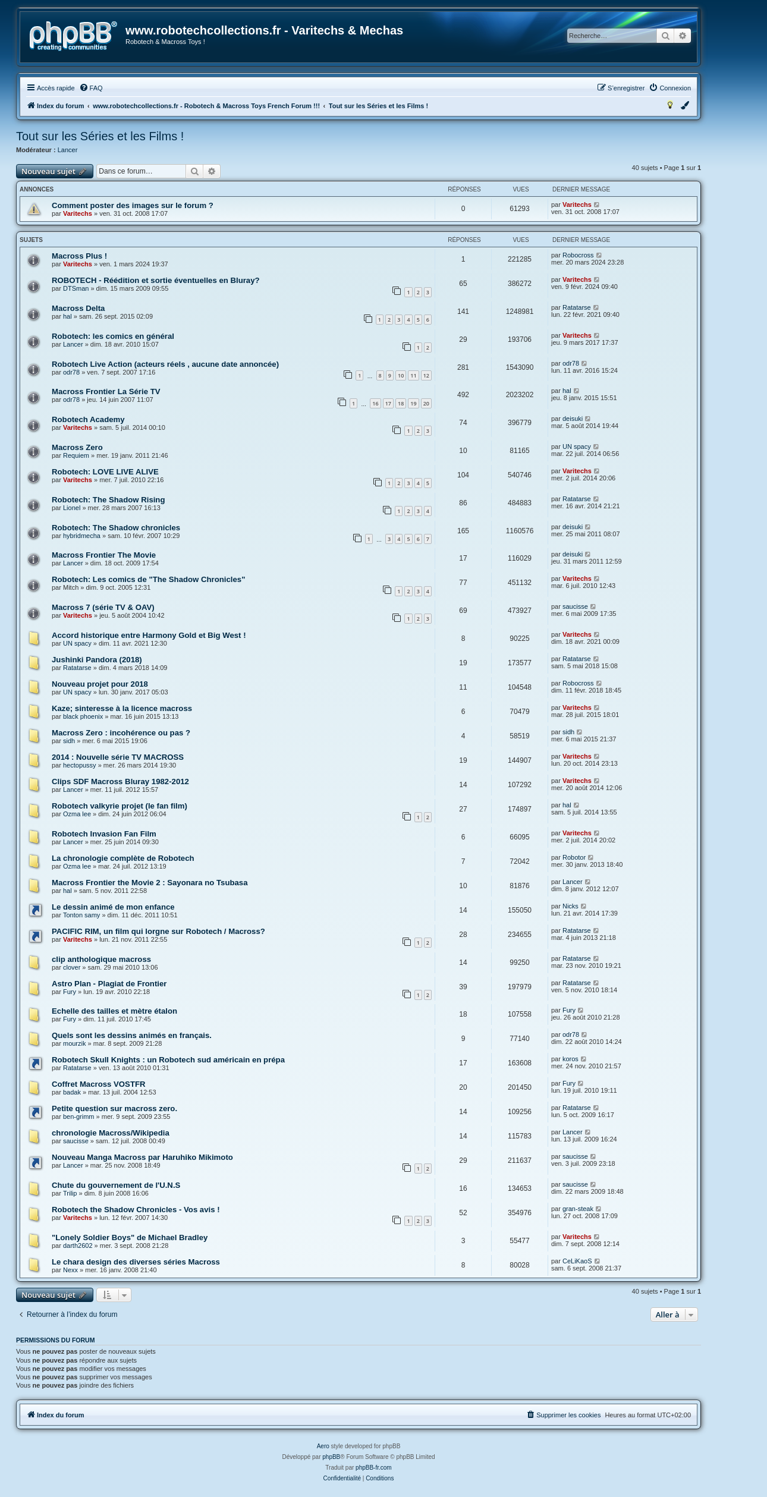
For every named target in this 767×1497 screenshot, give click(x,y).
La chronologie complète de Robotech (123, 858)
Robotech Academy (88, 419)
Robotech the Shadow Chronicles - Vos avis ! (136, 1209)
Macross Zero (77, 447)
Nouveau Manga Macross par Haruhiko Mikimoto (142, 1157)
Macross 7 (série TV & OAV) (103, 607)
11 (413, 375)
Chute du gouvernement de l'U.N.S (116, 1185)
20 (426, 403)
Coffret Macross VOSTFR (99, 1084)
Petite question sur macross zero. (114, 1108)
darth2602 (78, 1245)
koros (570, 1058)
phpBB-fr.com (374, 1467)
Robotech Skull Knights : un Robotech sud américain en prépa (168, 1059)
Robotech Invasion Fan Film (104, 833)
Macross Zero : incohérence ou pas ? (121, 732)
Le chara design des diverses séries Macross (136, 1261)
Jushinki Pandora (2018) (97, 659)
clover (71, 967)
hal (67, 316)
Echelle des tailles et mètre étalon (114, 1011)
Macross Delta (78, 308)
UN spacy (576, 446)
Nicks (570, 906)
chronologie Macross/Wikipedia (110, 1132)
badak (72, 1092)
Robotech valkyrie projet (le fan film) (119, 805)
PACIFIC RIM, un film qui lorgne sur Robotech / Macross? (158, 931)
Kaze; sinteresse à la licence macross (122, 708)
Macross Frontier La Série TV (106, 391)
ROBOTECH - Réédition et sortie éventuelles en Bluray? (156, 280)
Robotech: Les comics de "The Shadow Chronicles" (148, 579)
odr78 (71, 372)
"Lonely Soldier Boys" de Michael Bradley (130, 1237)
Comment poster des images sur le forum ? (132, 205)
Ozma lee (77, 813)
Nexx (70, 1269)
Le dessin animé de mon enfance (113, 906)
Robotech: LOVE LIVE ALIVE (105, 471)
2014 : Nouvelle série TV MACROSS (118, 757)
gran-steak (577, 1208)
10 (401, 375)
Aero (323, 1446)
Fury (69, 991)
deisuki (572, 418)
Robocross (578, 255)
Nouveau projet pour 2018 (100, 684)
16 (375, 403)
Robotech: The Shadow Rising (108, 499)
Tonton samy (81, 915)
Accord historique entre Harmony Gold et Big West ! (149, 635)
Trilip (70, 1193)
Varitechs (77, 213)
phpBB (331, 1457)
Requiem (76, 455)
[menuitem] (91, 88)
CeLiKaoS (577, 1261)
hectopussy (79, 765)
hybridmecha (81, 535)
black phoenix (83, 716)
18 (401, 403)
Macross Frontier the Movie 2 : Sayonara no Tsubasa (150, 882)
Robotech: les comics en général (113, 336)
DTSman (76, 288)
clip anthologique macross (101, 959)
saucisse (575, 606)
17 (388, 403)
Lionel (71, 507)
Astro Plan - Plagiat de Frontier (109, 983)
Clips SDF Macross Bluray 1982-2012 (120, 781)
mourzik (74, 1043)
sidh (69, 740)
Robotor (574, 857)
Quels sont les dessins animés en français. (132, 1035)
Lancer (68, 149)
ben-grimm (79, 1116)
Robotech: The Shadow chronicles (116, 527)
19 (413, 403)
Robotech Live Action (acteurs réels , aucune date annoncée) (165, 364)
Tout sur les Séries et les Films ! (100, 136)
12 (426, 375)
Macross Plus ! (79, 255)
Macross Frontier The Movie (104, 555)
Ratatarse (576, 307)
